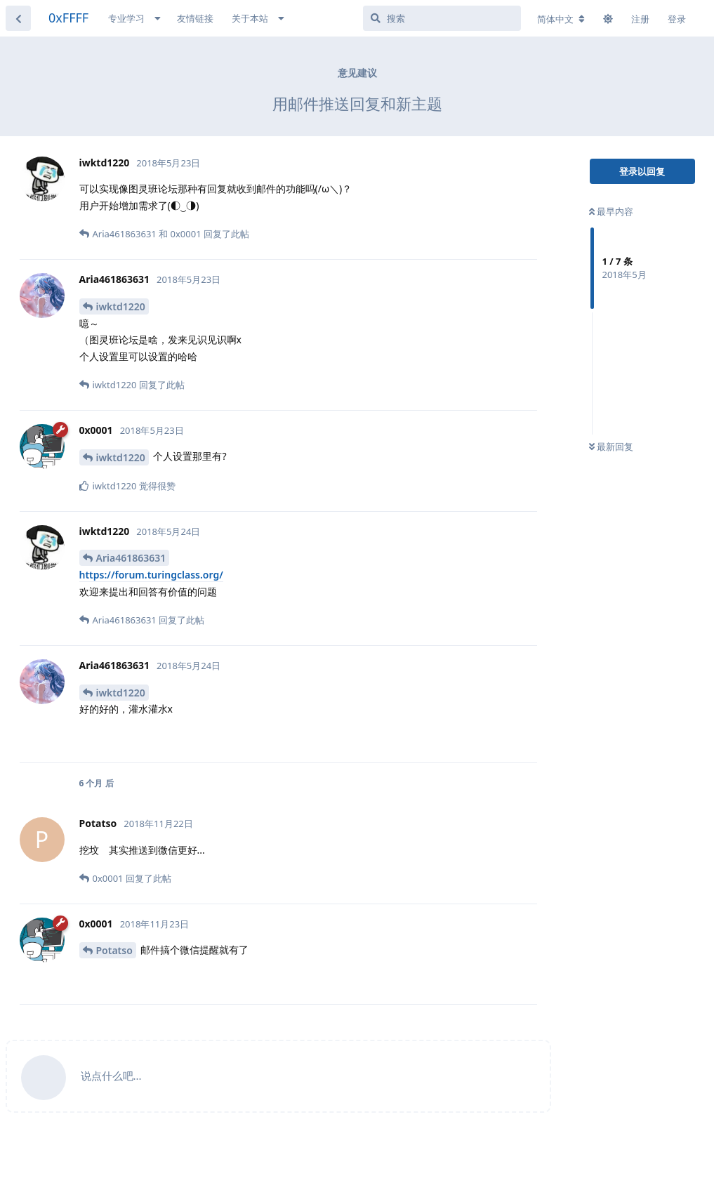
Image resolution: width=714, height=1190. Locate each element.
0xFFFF (68, 17)
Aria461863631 (131, 557)
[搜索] (442, 18)
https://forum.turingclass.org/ (151, 574)
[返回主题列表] (18, 18)
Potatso (114, 950)
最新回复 (611, 446)
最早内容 (611, 211)
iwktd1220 (120, 306)
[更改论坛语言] (561, 19)
